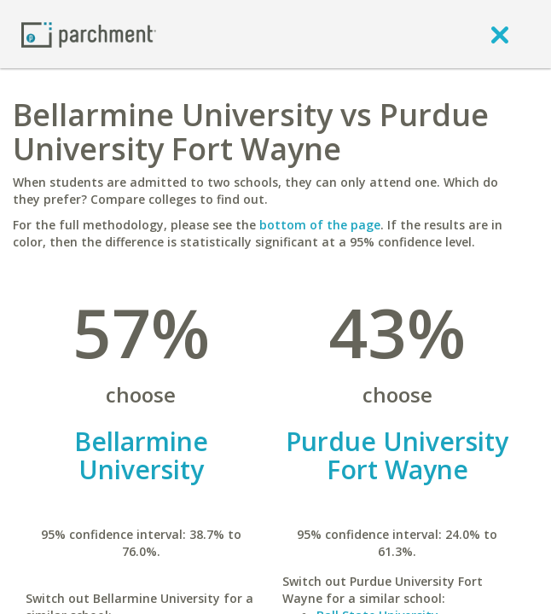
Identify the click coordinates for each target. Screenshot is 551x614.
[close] (500, 34)
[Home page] (88, 34)
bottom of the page (319, 225)
